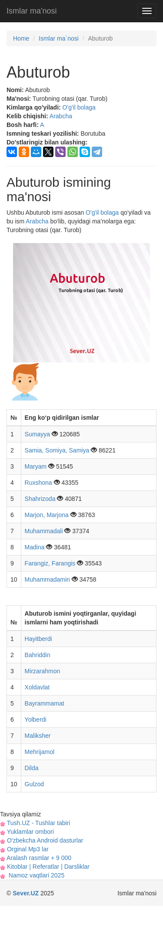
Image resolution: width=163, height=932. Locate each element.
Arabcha (61, 116)
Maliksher (38, 735)
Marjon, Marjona (47, 514)
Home (21, 38)
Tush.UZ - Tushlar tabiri (35, 822)
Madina (36, 547)
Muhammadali (45, 531)
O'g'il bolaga (79, 107)
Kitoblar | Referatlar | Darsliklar (45, 866)
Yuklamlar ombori (27, 831)
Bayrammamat (44, 703)
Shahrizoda (41, 498)
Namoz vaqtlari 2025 (32, 875)
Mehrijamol (39, 751)
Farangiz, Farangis (51, 563)
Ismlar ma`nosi (59, 38)
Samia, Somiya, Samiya (58, 450)
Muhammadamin (48, 579)
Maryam (36, 466)
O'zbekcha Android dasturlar (41, 840)
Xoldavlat (37, 687)
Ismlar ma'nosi (32, 11)
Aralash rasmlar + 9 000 (35, 857)
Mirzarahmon (42, 671)
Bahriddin (37, 654)
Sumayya (38, 434)
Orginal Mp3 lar (24, 849)
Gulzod (34, 784)
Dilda (32, 767)
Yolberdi (36, 719)
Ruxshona (39, 482)
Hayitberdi (38, 638)
